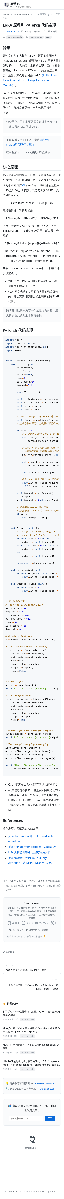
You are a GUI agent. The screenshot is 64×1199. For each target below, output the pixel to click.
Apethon (40, 1193)
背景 (6, 47)
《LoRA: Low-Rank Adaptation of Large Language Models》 (30, 80)
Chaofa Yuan (12, 31)
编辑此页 (9, 973)
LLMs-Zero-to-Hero (45, 1104)
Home (6, 14)
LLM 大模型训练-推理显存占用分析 (29, 874)
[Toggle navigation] (35, 4)
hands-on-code (15, 37)
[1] (23, 184)
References (13, 842)
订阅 (49, 1139)
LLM (48, 37)
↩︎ (15, 911)
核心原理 (10, 166)
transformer (36, 37)
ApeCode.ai (47, 1110)
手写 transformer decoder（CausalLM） (33, 868)
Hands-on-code (21, 14)
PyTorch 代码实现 (18, 330)
